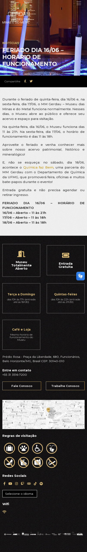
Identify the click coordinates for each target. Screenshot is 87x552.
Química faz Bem (38, 167)
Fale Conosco (21, 386)
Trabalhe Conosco (65, 386)
